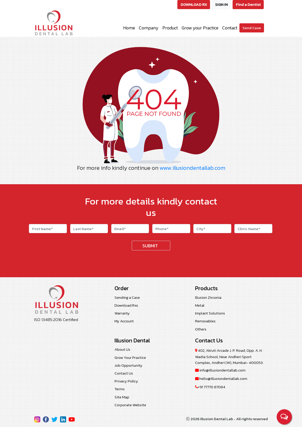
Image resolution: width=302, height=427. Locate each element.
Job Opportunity (128, 365)
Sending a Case (127, 297)
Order (122, 288)
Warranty (122, 313)
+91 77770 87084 (210, 387)
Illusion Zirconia (208, 297)
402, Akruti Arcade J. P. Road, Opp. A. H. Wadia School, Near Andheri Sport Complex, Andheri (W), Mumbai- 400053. (229, 356)
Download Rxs (126, 305)
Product (170, 27)
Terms (120, 389)
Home (129, 27)
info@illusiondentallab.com (220, 370)
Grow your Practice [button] (200, 27)
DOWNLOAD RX (194, 4)
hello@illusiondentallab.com (221, 378)
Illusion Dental (132, 340)
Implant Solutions (210, 313)
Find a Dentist (248, 4)
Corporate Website (130, 405)
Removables (205, 321)
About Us (122, 349)
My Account (124, 321)
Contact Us (124, 373)
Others (200, 329)
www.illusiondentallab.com (192, 168)
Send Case (251, 28)
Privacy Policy (126, 381)
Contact (229, 27)
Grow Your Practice (130, 357)
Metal (199, 305)
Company (149, 27)
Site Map (122, 397)
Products (206, 288)
